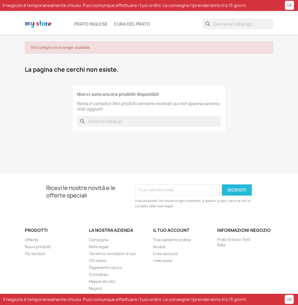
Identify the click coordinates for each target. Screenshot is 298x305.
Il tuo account (171, 230)
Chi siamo (98, 260)
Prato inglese (91, 24)
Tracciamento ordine (172, 239)
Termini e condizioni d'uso (112, 253)
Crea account (165, 253)
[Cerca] (238, 24)
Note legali (98, 246)
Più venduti (35, 253)
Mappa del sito (102, 281)
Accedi (159, 246)
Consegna (98, 239)
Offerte (31, 239)
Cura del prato (132, 24)
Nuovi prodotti (38, 246)
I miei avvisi (162, 260)
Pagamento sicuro (105, 267)
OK (289, 5)
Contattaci (98, 274)
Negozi (95, 288)
